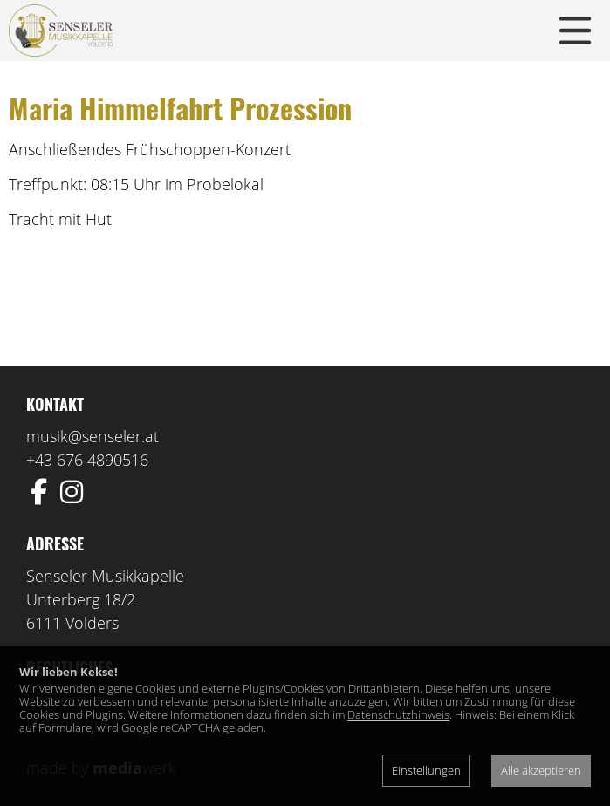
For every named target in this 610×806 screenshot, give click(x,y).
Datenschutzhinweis (398, 714)
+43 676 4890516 (87, 459)
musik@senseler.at (92, 436)
